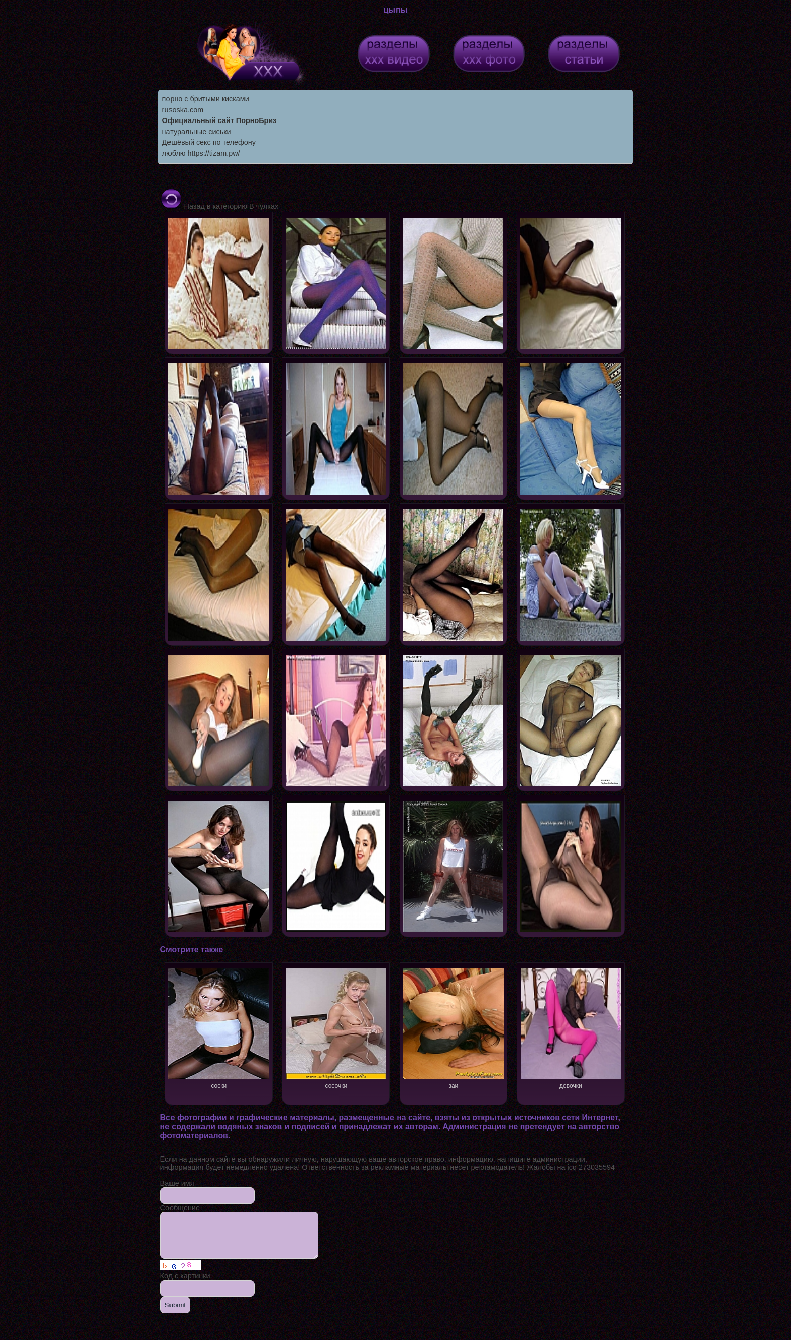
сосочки (336, 1027)
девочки (571, 1027)
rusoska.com (183, 110)
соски (218, 1027)
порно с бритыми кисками (205, 99)
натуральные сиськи (196, 132)
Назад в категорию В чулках (219, 206)
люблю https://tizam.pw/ (201, 153)
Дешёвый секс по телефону (209, 142)
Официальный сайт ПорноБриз (219, 120)
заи (453, 1027)
